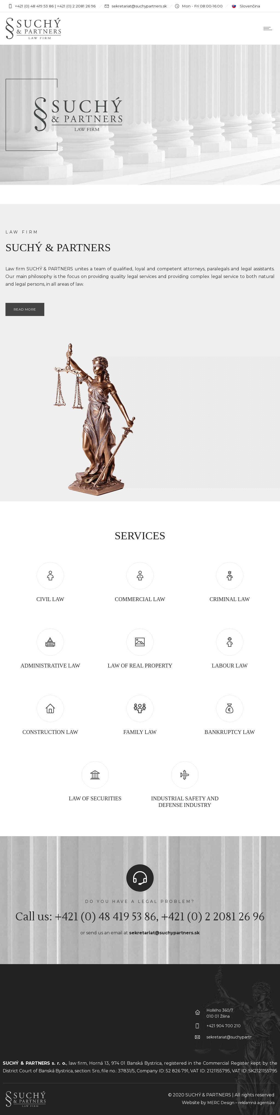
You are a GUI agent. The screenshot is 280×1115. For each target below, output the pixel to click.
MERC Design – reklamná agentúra (241, 1102)
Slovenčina (245, 6)
